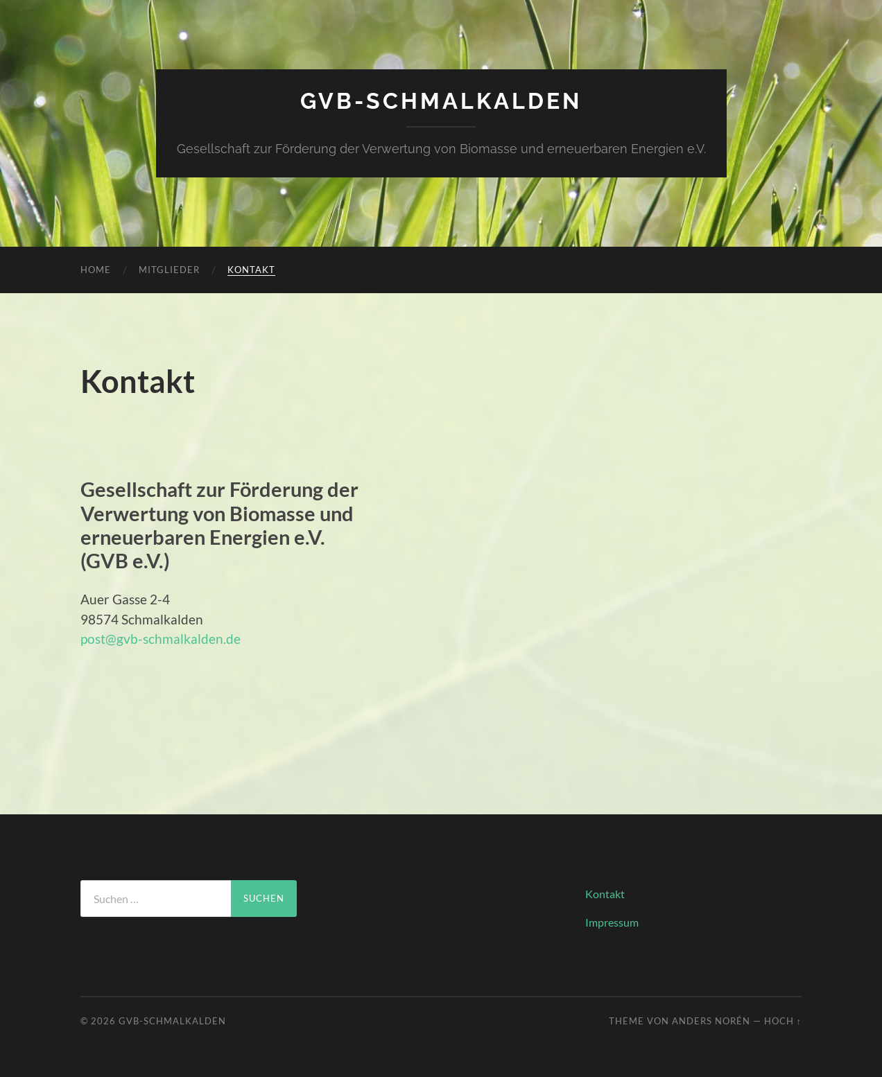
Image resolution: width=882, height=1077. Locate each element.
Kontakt (251, 269)
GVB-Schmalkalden (441, 101)
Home (95, 269)
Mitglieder (169, 269)
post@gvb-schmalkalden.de (160, 639)
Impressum (612, 922)
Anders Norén (711, 1020)
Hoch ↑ (783, 1020)
